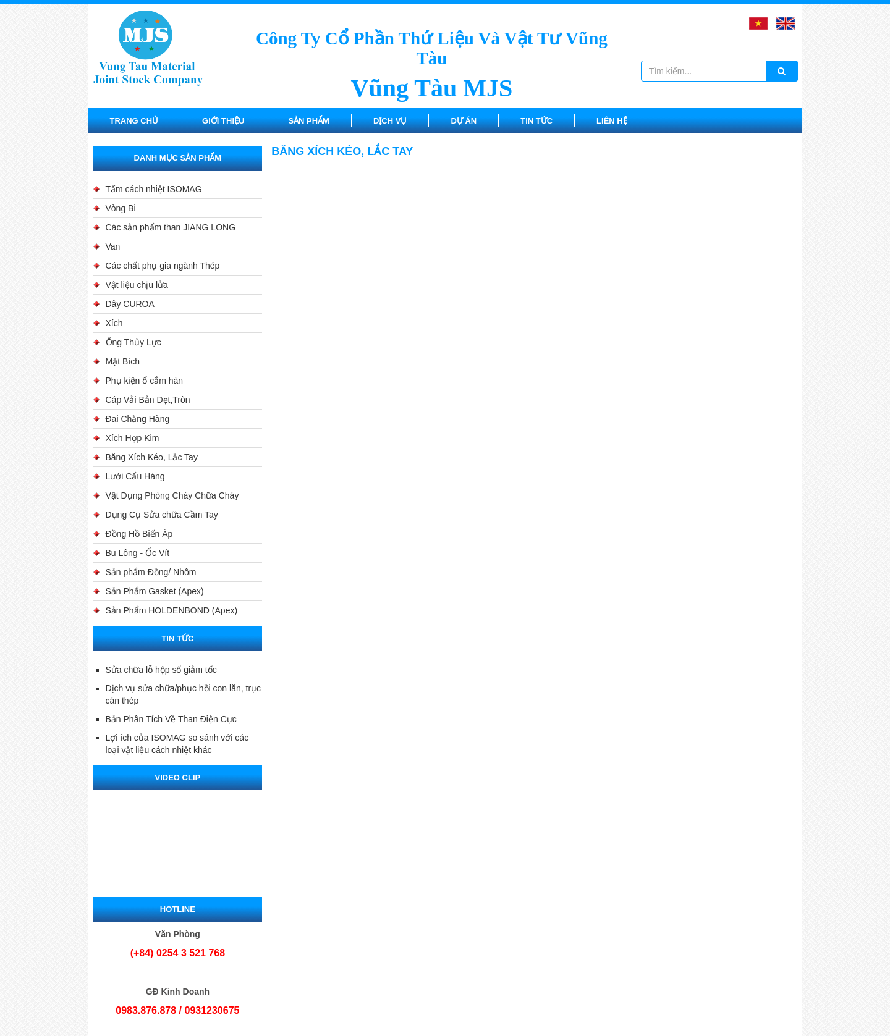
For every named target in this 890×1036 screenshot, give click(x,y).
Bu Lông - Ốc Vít (138, 553)
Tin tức (536, 120)
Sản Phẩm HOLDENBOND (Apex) (172, 610)
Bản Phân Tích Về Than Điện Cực (171, 719)
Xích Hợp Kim (132, 438)
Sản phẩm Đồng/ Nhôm (151, 572)
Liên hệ (611, 120)
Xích (114, 323)
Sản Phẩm (308, 120)
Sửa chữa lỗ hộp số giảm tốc (161, 670)
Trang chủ (134, 120)
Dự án (464, 120)
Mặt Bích (123, 361)
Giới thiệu (223, 120)
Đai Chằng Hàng (138, 419)
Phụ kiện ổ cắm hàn (145, 380)
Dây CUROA (130, 304)
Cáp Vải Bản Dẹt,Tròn (148, 400)
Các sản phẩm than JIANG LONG (171, 227)
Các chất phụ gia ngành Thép (163, 266)
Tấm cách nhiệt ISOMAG (154, 189)
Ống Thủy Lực (133, 342)
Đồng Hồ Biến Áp (139, 534)
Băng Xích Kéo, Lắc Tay (152, 457)
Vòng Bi (121, 208)
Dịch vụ (390, 120)
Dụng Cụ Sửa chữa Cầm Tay (162, 515)
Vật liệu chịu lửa (137, 285)
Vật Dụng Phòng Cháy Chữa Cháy (172, 495)
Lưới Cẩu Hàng (135, 476)
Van (113, 246)
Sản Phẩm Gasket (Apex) (155, 591)
